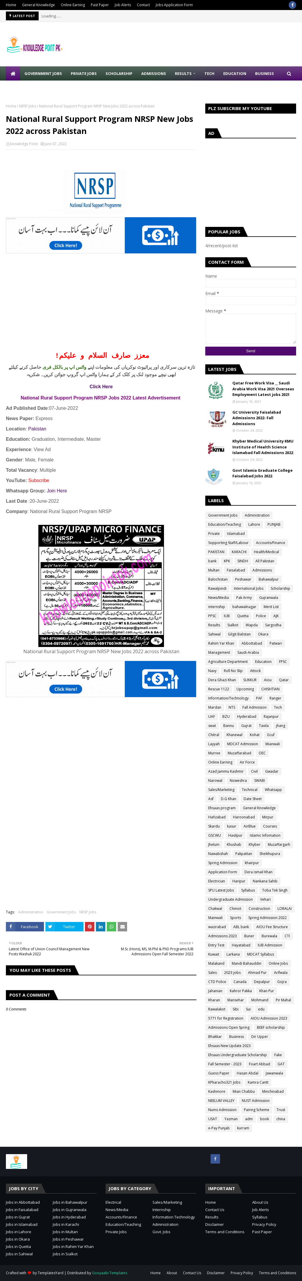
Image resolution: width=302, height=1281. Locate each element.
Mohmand (259, 999)
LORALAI (285, 908)
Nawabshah (218, 853)
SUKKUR (250, 679)
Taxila (264, 725)
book (264, 1118)
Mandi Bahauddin (246, 963)
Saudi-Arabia (248, 652)
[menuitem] (13, 73)
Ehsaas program (222, 807)
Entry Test (216, 945)
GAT (281, 1064)
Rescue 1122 (218, 689)
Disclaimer (214, 1224)
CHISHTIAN (270, 689)
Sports (235, 917)
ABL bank (241, 926)
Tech (278, 707)
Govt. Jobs (161, 1231)
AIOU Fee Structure (272, 926)
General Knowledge (38, 4)
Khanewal (234, 734)
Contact (143, 4)
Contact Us (214, 1209)
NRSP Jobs (27, 106)
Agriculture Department (228, 661)
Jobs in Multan (65, 1231)
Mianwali (272, 743)
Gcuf (271, 734)
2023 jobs (232, 972)
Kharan (214, 999)
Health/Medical (266, 551)
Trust (281, 1109)
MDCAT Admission (242, 743)
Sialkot (232, 625)
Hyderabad (246, 716)
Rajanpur (271, 716)
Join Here (57, 490)
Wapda (252, 625)
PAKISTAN (216, 551)
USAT (212, 1118)
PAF (259, 698)
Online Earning (73, 4)
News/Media (218, 597)
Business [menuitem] (264, 73)
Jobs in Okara (18, 1239)
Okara (263, 634)
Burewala (269, 935)
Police (261, 615)
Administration (30, 912)
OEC (262, 753)
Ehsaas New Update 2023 (229, 1045)
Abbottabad (252, 643)
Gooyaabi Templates (109, 1272)
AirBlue (250, 826)
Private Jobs (116, 1231)
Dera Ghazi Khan (222, 679)
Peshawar (243, 579)
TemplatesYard (50, 1272)
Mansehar (235, 999)
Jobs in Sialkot (65, 1254)
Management (219, 652)
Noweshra (238, 780)
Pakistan (37, 428)
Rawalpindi (217, 588)
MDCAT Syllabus (260, 954)
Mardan (214, 707)
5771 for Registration (225, 1018)
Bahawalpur (269, 579)
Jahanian (215, 990)
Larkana (233, 954)
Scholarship (280, 588)
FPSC (283, 661)
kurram (243, 1128)
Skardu (214, 826)
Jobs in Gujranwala (69, 1209)
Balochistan (218, 579)
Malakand (216, 963)
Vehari (265, 899)
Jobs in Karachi (66, 1224)
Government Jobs (61, 912)
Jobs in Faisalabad (22, 1209)
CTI (287, 935)
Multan (213, 570)
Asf (211, 798)
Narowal (215, 780)
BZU (226, 716)
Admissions (262, 570)
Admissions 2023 (222, 935)
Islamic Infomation (265, 835)
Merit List (271, 606)
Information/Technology (228, 698)
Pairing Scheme (256, 1109)
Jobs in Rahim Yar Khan (73, 1246)
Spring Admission (222, 862)
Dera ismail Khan (258, 871)
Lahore (254, 524)
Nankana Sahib (265, 881)
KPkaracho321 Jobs (224, 1082)
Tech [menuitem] (209, 73)
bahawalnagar (244, 606)
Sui (248, 1009)
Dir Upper (259, 1036)
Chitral (213, 734)
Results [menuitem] (183, 73)
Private (214, 533)
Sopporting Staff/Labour (228, 542)
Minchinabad (273, 1091)
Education (263, 661)
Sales (212, 972)
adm (249, 1118)
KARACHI (239, 551)
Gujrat (246, 725)
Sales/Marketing (221, 789)
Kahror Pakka (241, 990)
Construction (259, 908)
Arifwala (281, 972)
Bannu (228, 725)
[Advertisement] (101, 306)
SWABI (259, 780)
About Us (260, 1202)
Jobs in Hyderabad (69, 1217)
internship (216, 606)
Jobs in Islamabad (21, 1224)
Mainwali (215, 917)
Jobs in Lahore (18, 1231)
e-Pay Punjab (219, 1128)
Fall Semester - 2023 (225, 1064)
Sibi (236, 1009)
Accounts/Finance (270, 542)
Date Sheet (253, 798)
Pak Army (244, 597)
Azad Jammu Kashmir (226, 771)
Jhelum (213, 844)
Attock (255, 670)
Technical (249, 789)
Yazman (231, 1118)
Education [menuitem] (234, 73)
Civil (254, 771)
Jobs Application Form (174, 4)
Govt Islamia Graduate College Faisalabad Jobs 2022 (262, 473)
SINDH (242, 560)
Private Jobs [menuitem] (84, 73)
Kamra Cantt (258, 1082)
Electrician (216, 881)
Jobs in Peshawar (68, 1239)
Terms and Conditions (224, 1231)
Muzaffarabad (239, 753)
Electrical (113, 1202)
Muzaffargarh (279, 844)
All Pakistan (264, 560)
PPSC (212, 615)
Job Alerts (123, 4)
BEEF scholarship (271, 1027)
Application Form (222, 871)
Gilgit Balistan (239, 634)
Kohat (255, 734)
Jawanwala (274, 1073)
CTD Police (217, 981)
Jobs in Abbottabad (23, 1202)
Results (214, 625)
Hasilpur (235, 835)
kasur (231, 826)
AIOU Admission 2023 (269, 1018)
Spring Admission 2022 (267, 917)
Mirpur (267, 817)
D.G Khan (228, 798)
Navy (212, 670)
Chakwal (215, 908)
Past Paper (100, 4)
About (172, 1272)
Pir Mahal (283, 999)
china (280, 1118)
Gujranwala (268, 597)
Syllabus (248, 890)
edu (261, 1009)
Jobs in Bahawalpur (70, 1202)
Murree (214, 753)
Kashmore (216, 1091)
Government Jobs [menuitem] (43, 73)
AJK (276, 615)
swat (212, 725)
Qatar (284, 679)
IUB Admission (270, 945)
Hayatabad (241, 945)
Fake (278, 1054)
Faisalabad (236, 570)
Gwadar (271, 771)
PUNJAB (273, 524)
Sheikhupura (270, 853)
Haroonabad (244, 817)
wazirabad (217, 926)
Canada (240, 981)
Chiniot (235, 908)
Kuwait (213, 954)
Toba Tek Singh (275, 890)
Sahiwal (214, 634)
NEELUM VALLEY (221, 1100)
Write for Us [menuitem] (23, 87)
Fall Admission (254, 707)
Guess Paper (218, 1073)
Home (11, 4)
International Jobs (248, 588)
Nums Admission (222, 1109)
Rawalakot (216, 1009)
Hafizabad (217, 817)
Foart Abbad (259, 1064)
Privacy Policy (264, 1224)
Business (236, 1036)
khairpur (252, 862)
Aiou (268, 679)
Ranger (275, 698)
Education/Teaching (224, 524)
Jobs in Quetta (18, 1246)
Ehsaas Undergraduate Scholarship (237, 1054)
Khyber (254, 844)
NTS (232, 707)
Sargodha (273, 625)
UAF (211, 716)
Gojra (282, 981)
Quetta (243, 615)
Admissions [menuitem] (153, 73)
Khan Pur (266, 990)
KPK (227, 560)
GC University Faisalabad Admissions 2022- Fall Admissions (256, 417)
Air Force (247, 762)
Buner (249, 935)
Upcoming (245, 689)
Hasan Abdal (247, 1073)
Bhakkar (215, 1036)
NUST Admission (256, 1100)
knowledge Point (24, 143)
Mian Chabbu (244, 1091)
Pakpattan (243, 853)
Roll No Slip (233, 670)
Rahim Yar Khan (221, 643)
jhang (280, 725)
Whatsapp (273, 789)
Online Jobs (278, 963)
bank (212, 560)
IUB (227, 615)
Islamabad (236, 533)
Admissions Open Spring (229, 1027)
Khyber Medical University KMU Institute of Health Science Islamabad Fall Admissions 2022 (262, 446)
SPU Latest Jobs (221, 890)
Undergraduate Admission (230, 899)
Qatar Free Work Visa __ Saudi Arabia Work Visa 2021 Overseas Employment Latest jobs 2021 (263, 388)
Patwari (276, 643)
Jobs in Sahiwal (19, 1254)
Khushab (234, 844)
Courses (270, 826)
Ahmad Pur (257, 972)
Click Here (101, 386)
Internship (161, 1209)
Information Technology (173, 1217)
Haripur (238, 881)
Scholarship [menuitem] (119, 73)
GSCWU (214, 835)
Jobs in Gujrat (18, 1217)
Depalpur (262, 981)
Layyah (214, 743)
